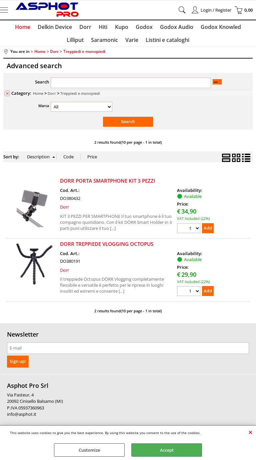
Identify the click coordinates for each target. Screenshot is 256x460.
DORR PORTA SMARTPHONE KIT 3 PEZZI (107, 183)
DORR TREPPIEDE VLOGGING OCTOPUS (106, 246)
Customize (89, 450)
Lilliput (241, 27)
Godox (131, 27)
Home (13, 27)
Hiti (91, 27)
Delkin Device (45, 27)
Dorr (75, 27)
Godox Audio (163, 27)
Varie (119, 42)
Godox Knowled (206, 27)
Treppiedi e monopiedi (80, 96)
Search (42, 85)
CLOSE (250, 432)
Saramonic (93, 42)
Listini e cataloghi (155, 42)
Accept (167, 450)
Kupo (109, 27)
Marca (43, 108)
